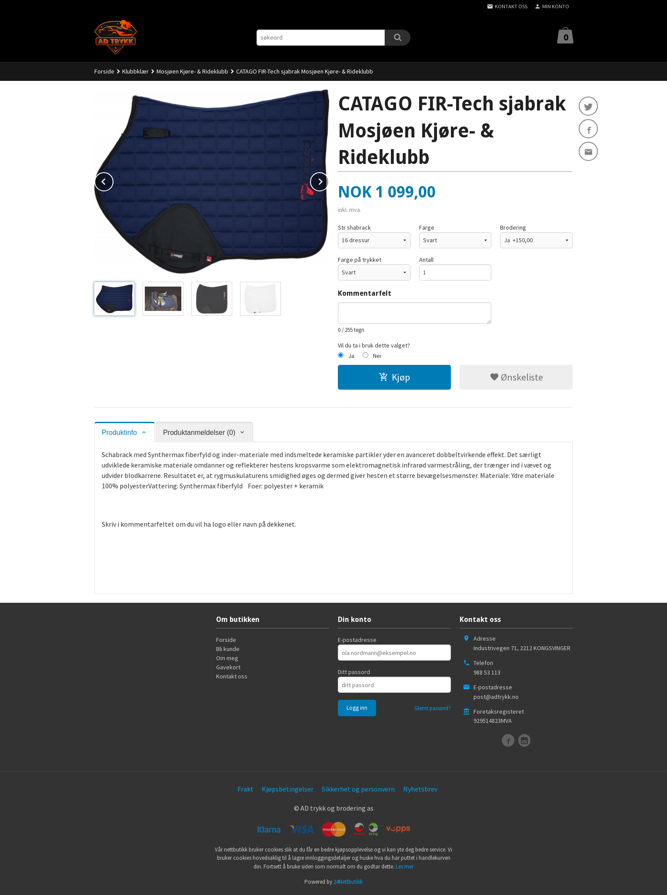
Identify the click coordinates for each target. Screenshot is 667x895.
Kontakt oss (231, 676)
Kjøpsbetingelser (287, 789)
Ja (351, 356)
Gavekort (228, 667)
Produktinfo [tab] (119, 432)
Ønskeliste (516, 377)
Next (328, 180)
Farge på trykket (359, 260)
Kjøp (394, 377)
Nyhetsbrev (420, 789)
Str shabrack (354, 227)
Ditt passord (354, 672)
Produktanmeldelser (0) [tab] (199, 432)
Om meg (227, 658)
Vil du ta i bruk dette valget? (374, 345)
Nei (377, 356)
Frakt (245, 789)
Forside (104, 71)
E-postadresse (357, 640)
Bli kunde (228, 649)
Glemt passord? (432, 708)
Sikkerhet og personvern (358, 789)
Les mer (405, 866)
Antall (426, 260)
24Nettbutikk (348, 881)
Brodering (513, 227)
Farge (426, 227)
